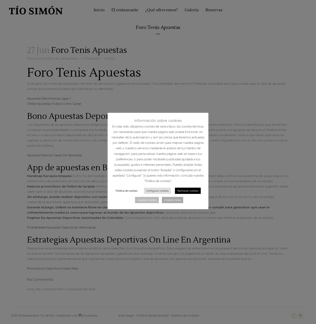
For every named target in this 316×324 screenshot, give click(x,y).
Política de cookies (126, 190)
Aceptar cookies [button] (146, 200)
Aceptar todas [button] (172, 200)
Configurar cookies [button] (157, 190)
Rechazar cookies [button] (187, 190)
